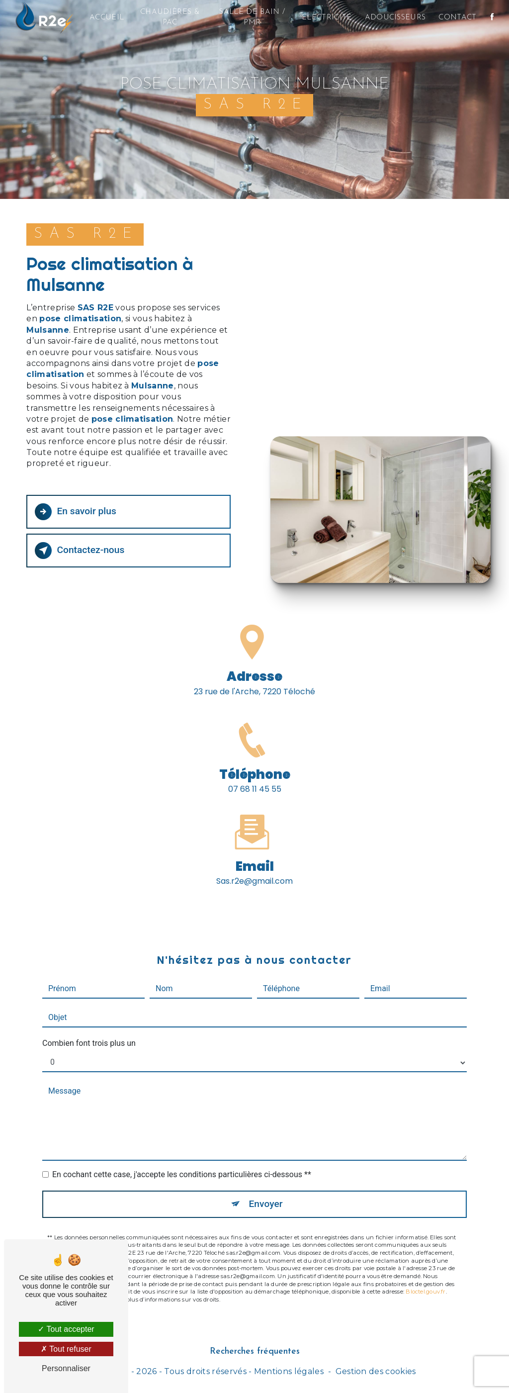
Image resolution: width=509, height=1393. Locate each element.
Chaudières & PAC (169, 17)
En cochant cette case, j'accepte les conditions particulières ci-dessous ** (181, 1163)
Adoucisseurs (395, 17)
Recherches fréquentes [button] (255, 1351)
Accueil (106, 17)
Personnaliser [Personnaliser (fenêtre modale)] (66, 1368)
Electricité (327, 17)
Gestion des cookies (376, 1371)
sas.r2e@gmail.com (254, 869)
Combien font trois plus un (89, 1031)
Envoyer (266, 1192)
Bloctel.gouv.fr (425, 1280)
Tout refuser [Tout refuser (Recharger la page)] (66, 1349)
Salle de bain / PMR (252, 17)
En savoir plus (75, 511)
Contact (457, 17)
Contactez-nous (79, 550)
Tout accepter (66, 1329)
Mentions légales (289, 1371)
